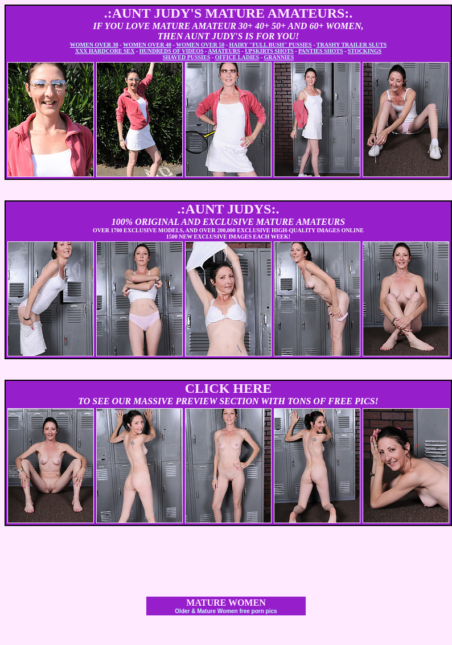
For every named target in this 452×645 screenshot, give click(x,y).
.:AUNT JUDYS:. (229, 209)
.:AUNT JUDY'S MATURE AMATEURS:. (228, 13)
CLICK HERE (228, 388)
